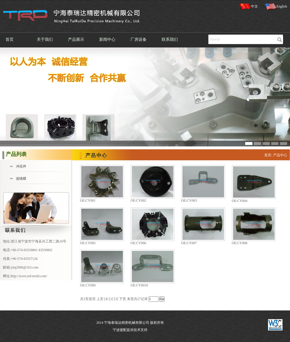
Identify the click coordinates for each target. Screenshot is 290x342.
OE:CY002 (138, 200)
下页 (122, 299)
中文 (248, 6)
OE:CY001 (88, 200)
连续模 (21, 178)
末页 (130, 299)
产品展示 (76, 39)
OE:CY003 (189, 200)
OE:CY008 (239, 243)
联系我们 (170, 39)
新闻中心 (107, 39)
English (276, 6)
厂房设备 (138, 39)
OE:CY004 (239, 201)
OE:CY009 (88, 285)
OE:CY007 (189, 243)
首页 (9, 39)
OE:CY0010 (139, 285)
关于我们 (45, 39)
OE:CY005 (88, 243)
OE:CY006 (138, 243)
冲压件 (21, 166)
